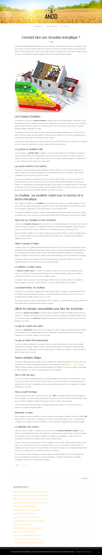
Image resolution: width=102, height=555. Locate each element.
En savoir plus (87, 551)
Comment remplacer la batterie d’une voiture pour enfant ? (29, 543)
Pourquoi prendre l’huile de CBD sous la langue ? (27, 510)
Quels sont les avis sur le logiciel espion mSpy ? (27, 517)
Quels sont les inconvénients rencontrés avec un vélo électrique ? (31, 495)
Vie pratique (65, 26)
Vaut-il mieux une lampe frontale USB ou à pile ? (26, 535)
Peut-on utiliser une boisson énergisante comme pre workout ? (31, 492)
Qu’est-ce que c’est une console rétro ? (24, 532)
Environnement (51, 26)
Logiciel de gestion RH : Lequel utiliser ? (24, 514)
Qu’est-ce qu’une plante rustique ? (22, 524)
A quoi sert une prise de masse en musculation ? (27, 539)
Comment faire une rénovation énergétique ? (25, 506)
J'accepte (78, 551)
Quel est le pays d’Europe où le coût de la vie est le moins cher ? (31, 503)
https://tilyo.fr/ (75, 364)
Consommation (38, 26)
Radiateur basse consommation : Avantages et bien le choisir (30, 499)
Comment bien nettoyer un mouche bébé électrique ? (28, 528)
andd (51, 42)
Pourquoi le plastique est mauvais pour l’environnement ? (29, 521)
